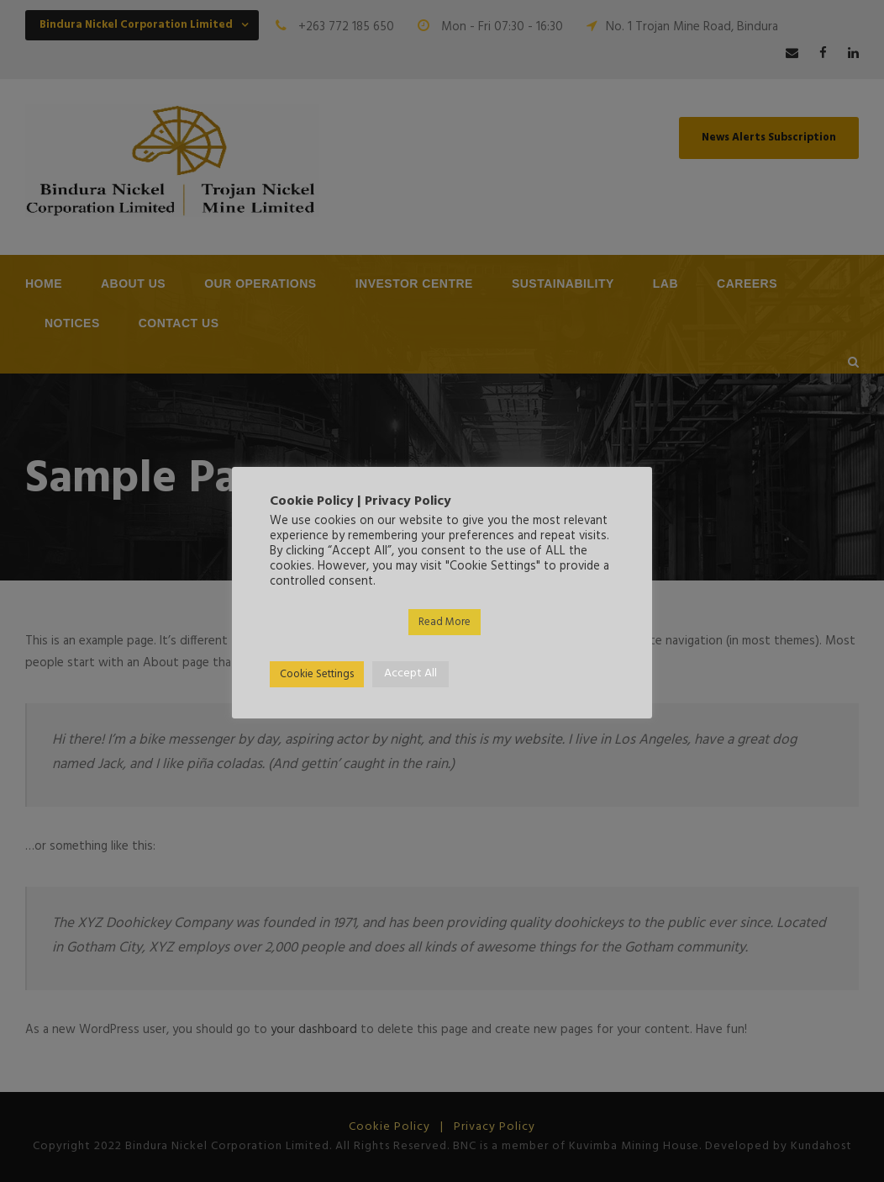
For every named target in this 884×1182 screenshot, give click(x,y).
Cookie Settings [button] (317, 674)
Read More (444, 622)
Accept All (410, 673)
